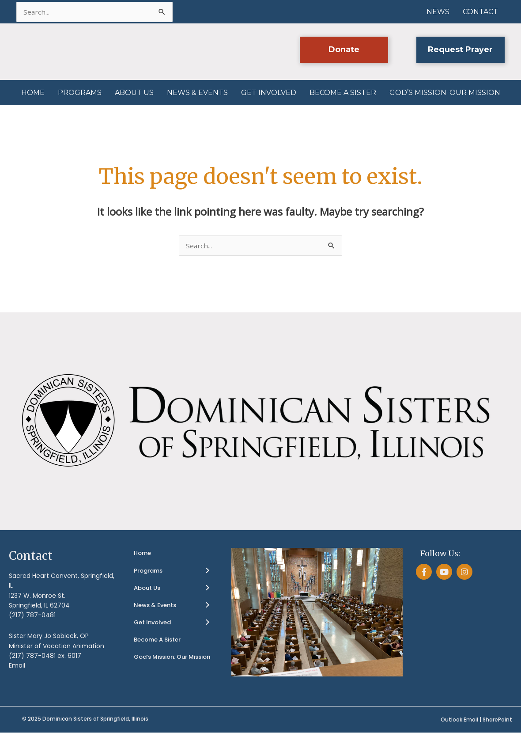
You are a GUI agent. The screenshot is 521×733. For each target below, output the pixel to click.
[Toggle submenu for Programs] (207, 571)
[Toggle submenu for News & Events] (207, 605)
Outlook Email (459, 719)
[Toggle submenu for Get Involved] (207, 623)
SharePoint (497, 719)
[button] (343, 50)
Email (17, 665)
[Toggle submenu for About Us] (207, 588)
